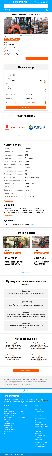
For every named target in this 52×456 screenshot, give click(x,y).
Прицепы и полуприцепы (10, 429)
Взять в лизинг (37, 59)
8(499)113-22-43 (41, 2)
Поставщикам (23, 420)
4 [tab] (27, 35)
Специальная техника (9, 433)
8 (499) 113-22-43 (39, 409)
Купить (15, 59)
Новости (21, 413)
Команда (21, 411)
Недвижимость (8, 425)
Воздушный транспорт (10, 413)
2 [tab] (23, 35)
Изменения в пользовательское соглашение (40, 435)
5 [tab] (29, 35)
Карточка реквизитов (40, 418)
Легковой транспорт (9, 423)
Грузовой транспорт (9, 415)
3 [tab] (25, 35)
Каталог (7, 9)
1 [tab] (21, 35)
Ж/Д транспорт (8, 417)
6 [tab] (31, 35)
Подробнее (8, 201)
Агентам (21, 425)
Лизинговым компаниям (25, 423)
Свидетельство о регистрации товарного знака (41, 446)
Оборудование (8, 427)
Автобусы (6, 409)
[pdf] (32, 225)
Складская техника (9, 431)
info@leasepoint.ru (39, 411)
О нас (20, 409)
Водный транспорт (9, 411)
